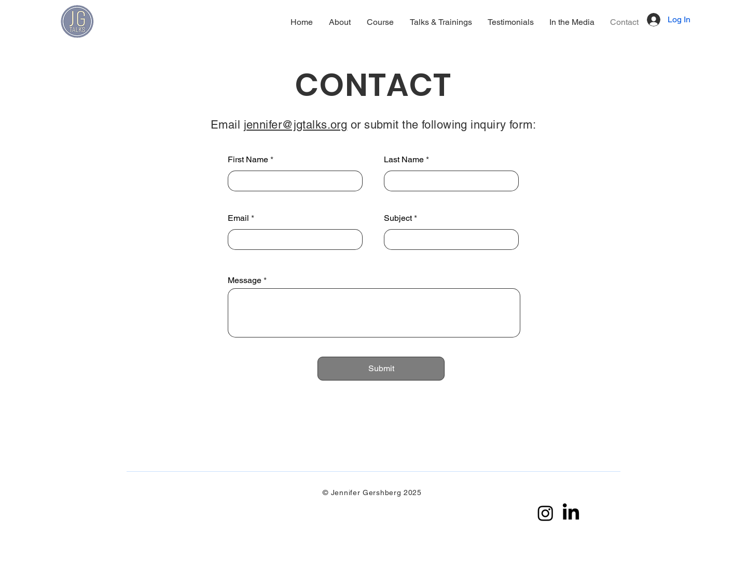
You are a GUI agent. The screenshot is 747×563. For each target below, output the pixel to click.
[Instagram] (545, 513)
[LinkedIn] (571, 513)
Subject (398, 218)
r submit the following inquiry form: (446, 124)
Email (238, 218)
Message (244, 280)
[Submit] (381, 369)
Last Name (404, 160)
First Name (248, 160)
